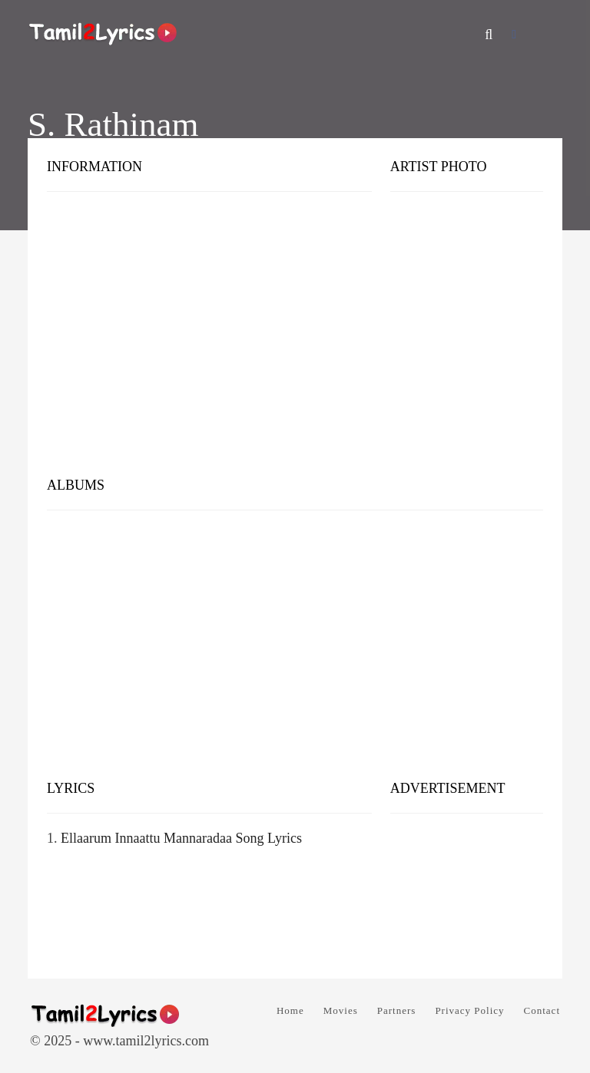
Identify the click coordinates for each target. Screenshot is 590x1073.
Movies (340, 1010)
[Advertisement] (295, 345)
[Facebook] (514, 34)
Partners (396, 1010)
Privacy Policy (469, 1010)
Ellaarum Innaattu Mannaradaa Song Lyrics (181, 838)
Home (290, 1010)
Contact (542, 1010)
